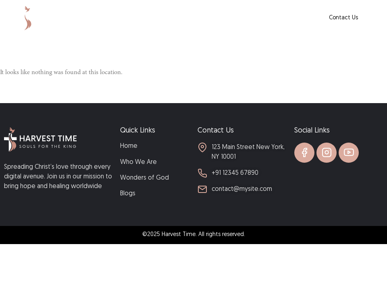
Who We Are (180, 18)
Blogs (263, 18)
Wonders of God (226, 18)
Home (146, 18)
